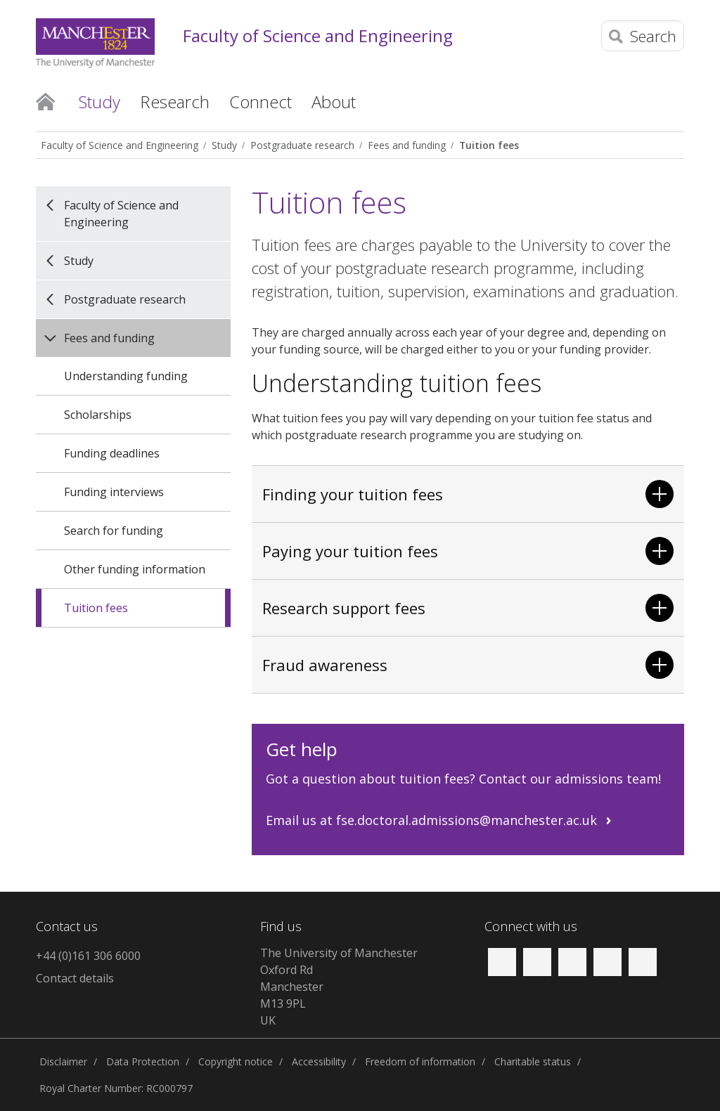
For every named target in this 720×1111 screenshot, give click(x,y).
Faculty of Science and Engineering (318, 36)
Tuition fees (489, 145)
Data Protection (142, 1061)
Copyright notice (235, 1061)
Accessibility (319, 1061)
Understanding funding (126, 376)
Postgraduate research (302, 145)
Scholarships (97, 414)
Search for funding (113, 530)
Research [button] (175, 101)
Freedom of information (420, 1061)
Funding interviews (114, 492)
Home (45, 100)
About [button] (333, 101)
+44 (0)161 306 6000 (88, 955)
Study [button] (99, 101)
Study (224, 145)
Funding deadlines (112, 453)
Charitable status (532, 1061)
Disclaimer (63, 1061)
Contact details (75, 978)
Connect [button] (260, 101)
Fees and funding (407, 145)
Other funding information (134, 569)
